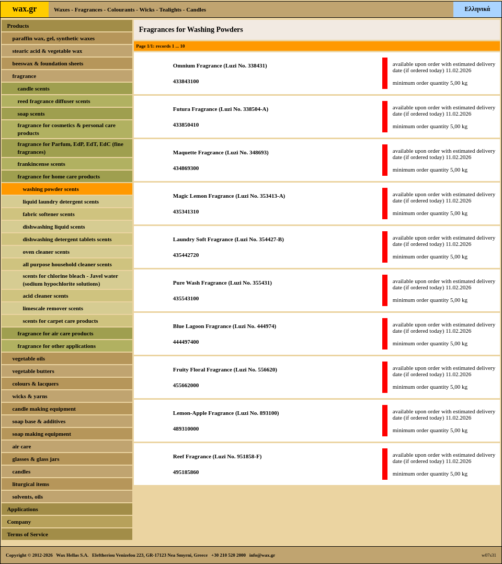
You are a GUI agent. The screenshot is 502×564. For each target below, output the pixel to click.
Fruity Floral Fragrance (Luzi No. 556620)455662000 (225, 377)
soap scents (30, 113)
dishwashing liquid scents (53, 226)
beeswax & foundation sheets (47, 63)
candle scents (33, 88)
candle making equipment (44, 408)
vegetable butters (33, 371)
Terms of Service (27, 534)
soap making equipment (41, 434)
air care (21, 446)
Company (19, 521)
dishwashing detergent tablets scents (66, 239)
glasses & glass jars (35, 459)
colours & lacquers (35, 383)
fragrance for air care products (55, 333)
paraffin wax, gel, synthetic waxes (53, 38)
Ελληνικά (477, 9)
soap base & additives (38, 421)
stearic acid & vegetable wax (47, 51)
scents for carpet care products (60, 321)
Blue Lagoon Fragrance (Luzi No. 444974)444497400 (224, 334)
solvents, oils (27, 496)
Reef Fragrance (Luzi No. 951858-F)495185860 (217, 464)
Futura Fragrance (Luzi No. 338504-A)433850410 (220, 117)
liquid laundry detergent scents (60, 201)
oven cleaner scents (46, 252)
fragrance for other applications (56, 346)
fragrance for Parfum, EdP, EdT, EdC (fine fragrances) (70, 148)
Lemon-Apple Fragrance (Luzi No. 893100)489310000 (226, 421)
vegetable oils (28, 358)
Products (18, 25)
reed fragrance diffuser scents (53, 101)
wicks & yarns (29, 396)
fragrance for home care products (58, 176)
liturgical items (30, 484)
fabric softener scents (48, 214)
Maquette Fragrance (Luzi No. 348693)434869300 (221, 160)
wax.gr (25, 8)
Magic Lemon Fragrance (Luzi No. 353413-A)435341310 (229, 204)
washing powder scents (50, 189)
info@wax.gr (262, 555)
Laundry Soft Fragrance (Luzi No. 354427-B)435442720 (228, 247)
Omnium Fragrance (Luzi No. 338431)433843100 (220, 73)
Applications (22, 509)
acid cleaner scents (45, 295)
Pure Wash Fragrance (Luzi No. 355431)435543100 (222, 290)
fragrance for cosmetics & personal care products (66, 129)
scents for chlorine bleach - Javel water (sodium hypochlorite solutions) (70, 280)
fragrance (24, 76)
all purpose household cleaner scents (66, 264)
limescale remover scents (52, 308)
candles (21, 471)
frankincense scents (41, 164)
